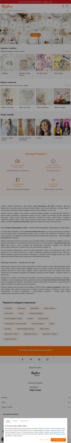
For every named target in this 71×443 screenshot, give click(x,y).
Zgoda (8, 420)
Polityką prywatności (44, 428)
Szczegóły (14, 420)
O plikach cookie (24, 420)
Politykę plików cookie (58, 432)
